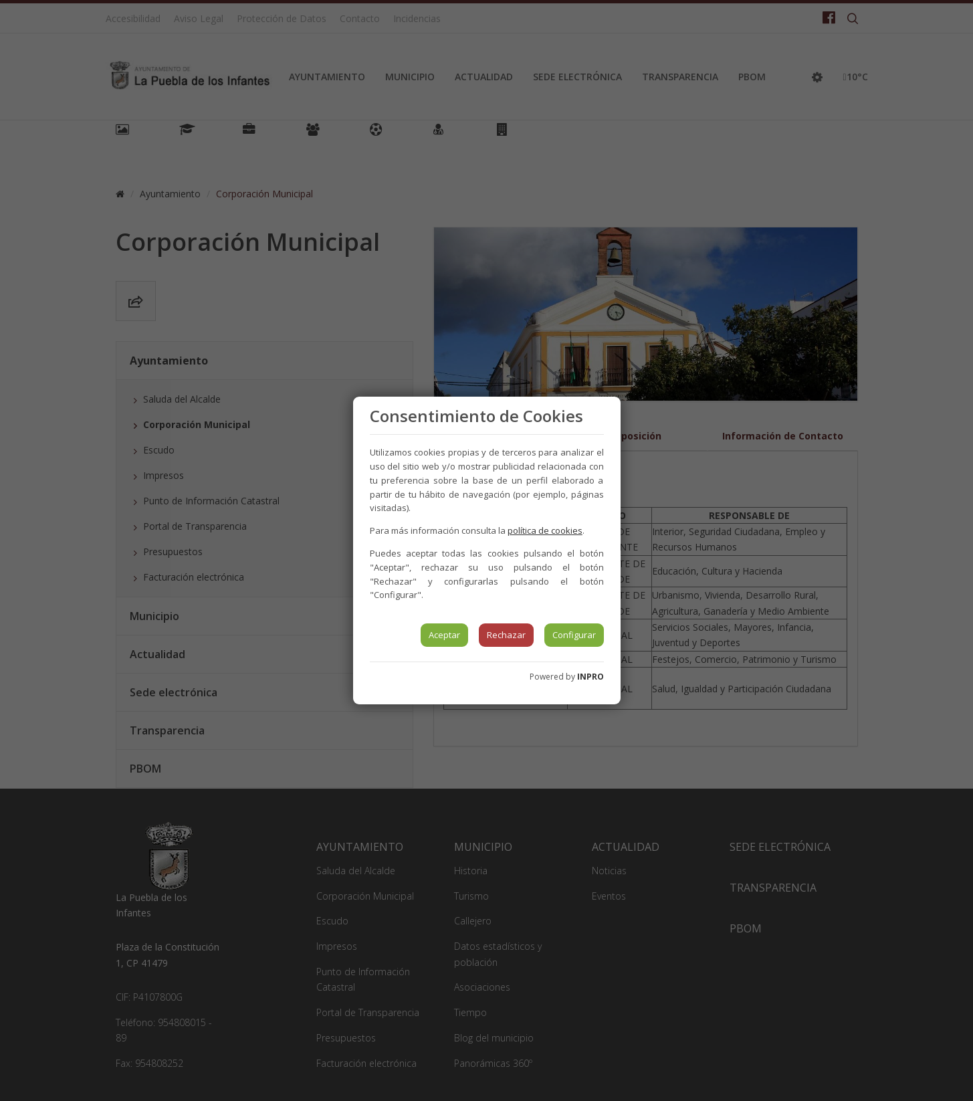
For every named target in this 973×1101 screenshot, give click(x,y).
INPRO (590, 676)
